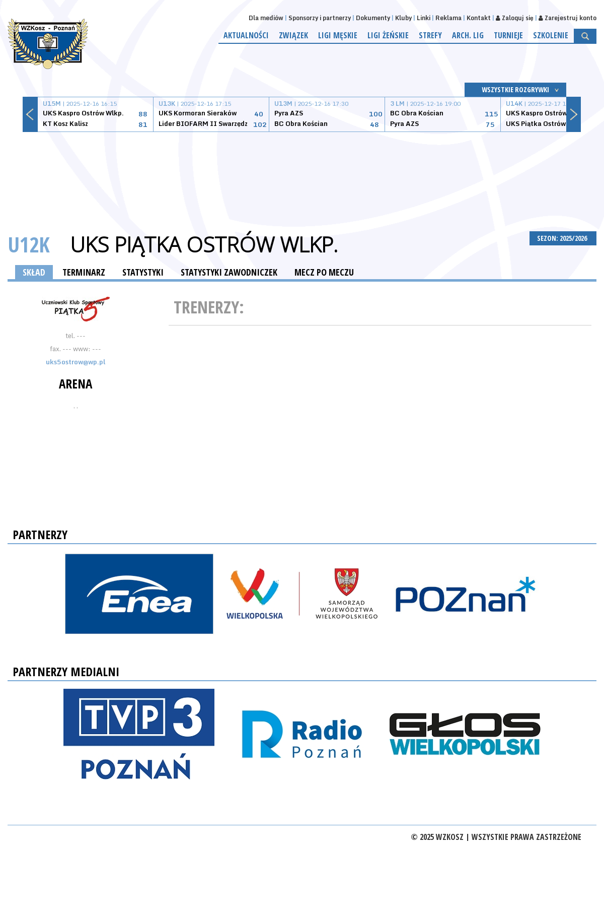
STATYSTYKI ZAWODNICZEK (229, 272)
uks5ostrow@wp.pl (75, 361)
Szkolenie (550, 35)
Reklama (448, 18)
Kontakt (479, 18)
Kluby (403, 18)
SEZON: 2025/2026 (563, 238)
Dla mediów (266, 18)
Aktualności (246, 35)
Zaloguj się (515, 18)
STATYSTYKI (143, 272)
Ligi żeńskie (388, 35)
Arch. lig (468, 35)
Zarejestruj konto (567, 18)
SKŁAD (34, 272)
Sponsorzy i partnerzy (319, 18)
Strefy (430, 35)
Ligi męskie (337, 35)
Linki (423, 18)
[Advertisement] (302, 169)
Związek (293, 35)
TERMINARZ (83, 272)
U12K (29, 244)
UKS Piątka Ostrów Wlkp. (204, 244)
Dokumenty (373, 18)
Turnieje (508, 35)
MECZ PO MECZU (324, 272)
